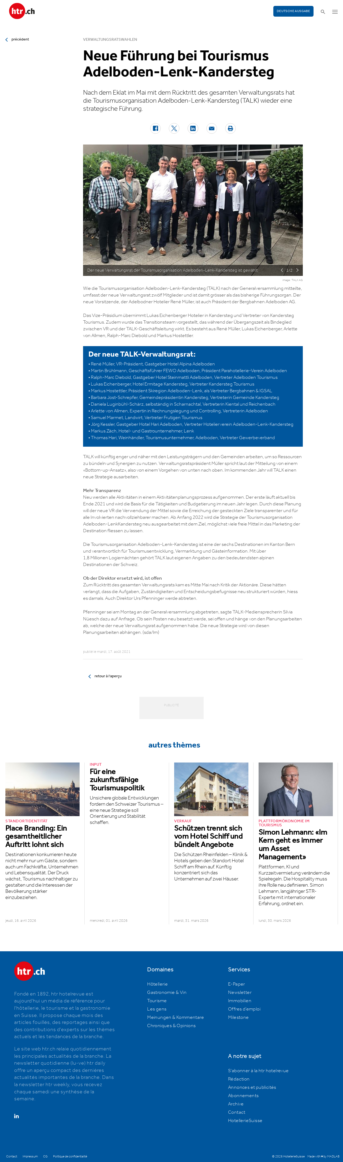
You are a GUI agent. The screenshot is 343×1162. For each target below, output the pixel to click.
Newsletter (240, 992)
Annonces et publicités (252, 1087)
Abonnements (243, 1096)
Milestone (238, 1017)
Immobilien (239, 1001)
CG (45, 1156)
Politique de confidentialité (70, 1156)
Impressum (30, 1156)
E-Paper (236, 984)
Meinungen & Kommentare (175, 1017)
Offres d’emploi (244, 1009)
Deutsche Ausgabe (293, 11)
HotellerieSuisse (245, 1120)
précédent (20, 39)
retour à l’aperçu (108, 676)
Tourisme (157, 1001)
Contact (236, 1112)
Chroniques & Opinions (171, 1026)
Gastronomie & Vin (167, 992)
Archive (236, 1104)
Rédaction (239, 1079)
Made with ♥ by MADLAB (323, 1156)
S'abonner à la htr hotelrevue (258, 1071)
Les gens (156, 1009)
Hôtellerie (157, 984)
